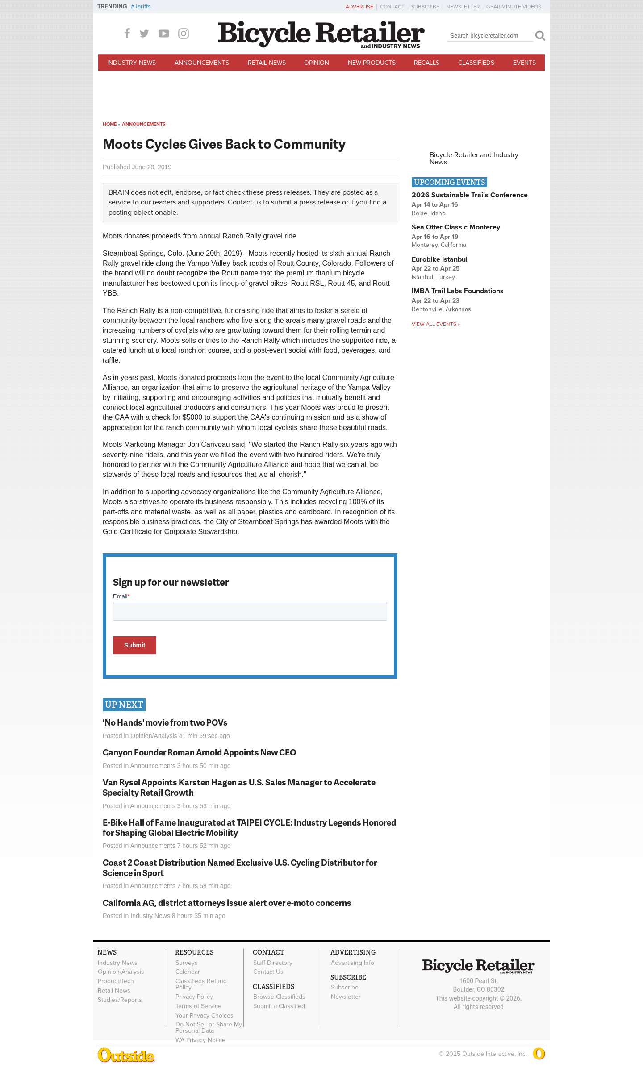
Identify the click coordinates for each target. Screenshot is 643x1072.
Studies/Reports (120, 999)
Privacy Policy (194, 997)
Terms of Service (198, 1005)
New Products (372, 63)
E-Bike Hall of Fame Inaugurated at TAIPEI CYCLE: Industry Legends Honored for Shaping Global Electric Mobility (249, 827)
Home (110, 124)
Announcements (202, 63)
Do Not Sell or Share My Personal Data (208, 1027)
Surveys (186, 962)
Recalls (426, 63)
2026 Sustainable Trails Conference (470, 195)
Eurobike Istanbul (440, 259)
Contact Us (268, 972)
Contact (392, 7)
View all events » (436, 324)
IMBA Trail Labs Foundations (458, 291)
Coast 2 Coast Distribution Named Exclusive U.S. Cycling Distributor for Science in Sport (240, 867)
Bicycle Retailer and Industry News (474, 158)
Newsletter (463, 7)
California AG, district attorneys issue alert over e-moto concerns (227, 903)
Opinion (316, 63)
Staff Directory (272, 962)
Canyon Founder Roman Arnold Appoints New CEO (199, 752)
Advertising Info (352, 962)
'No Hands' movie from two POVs (165, 722)
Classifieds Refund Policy (201, 984)
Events (524, 63)
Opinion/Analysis (153, 735)
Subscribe (425, 7)
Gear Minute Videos (513, 7)
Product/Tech (116, 981)
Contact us (244, 202)
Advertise (359, 7)
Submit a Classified (279, 1006)
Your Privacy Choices (204, 1015)
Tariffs (142, 6)
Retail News (267, 63)
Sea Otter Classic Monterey (456, 227)
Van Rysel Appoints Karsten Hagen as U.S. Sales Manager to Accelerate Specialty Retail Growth (239, 787)
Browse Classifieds (279, 997)
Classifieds (476, 63)
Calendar (187, 972)
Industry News (131, 63)
